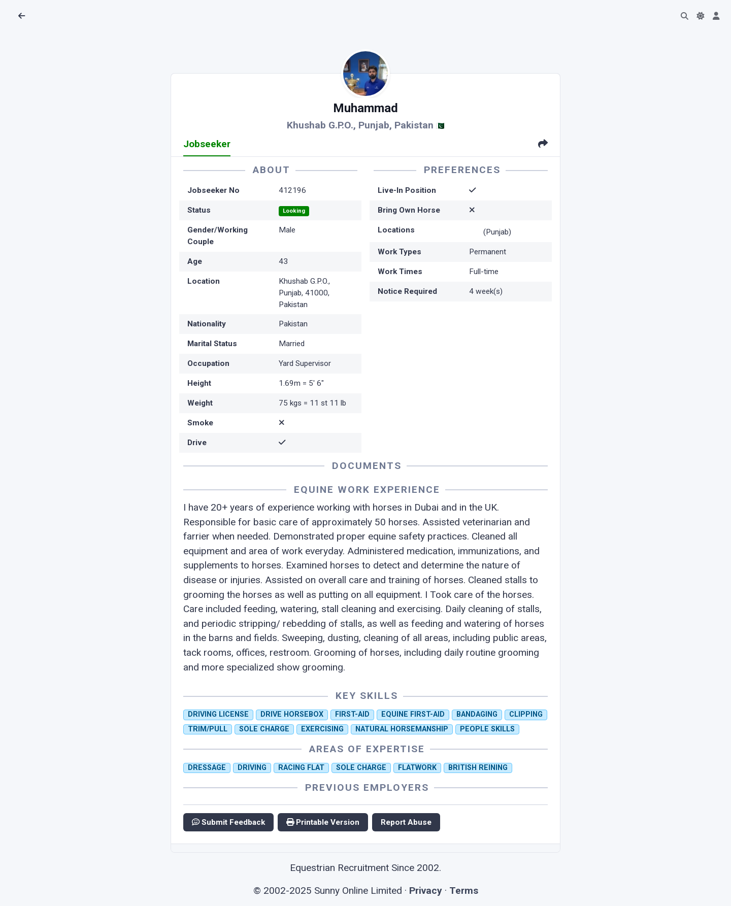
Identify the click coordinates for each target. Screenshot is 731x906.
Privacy (425, 890)
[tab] (543, 145)
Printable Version (322, 822)
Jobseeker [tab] (206, 144)
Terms (463, 890)
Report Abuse (406, 822)
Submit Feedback (228, 822)
